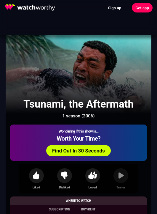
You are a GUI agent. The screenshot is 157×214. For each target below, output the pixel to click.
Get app (142, 8)
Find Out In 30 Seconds (78, 151)
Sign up (114, 8)
